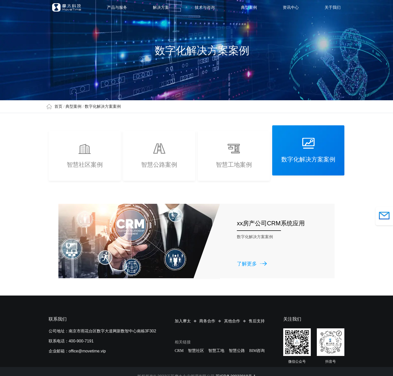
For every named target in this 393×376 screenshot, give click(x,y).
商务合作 (207, 321)
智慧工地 (216, 350)
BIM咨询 (257, 350)
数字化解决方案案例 (103, 106)
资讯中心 (291, 7)
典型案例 (249, 7)
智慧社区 (196, 350)
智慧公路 (237, 350)
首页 (58, 106)
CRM (179, 350)
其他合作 (232, 321)
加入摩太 (183, 321)
